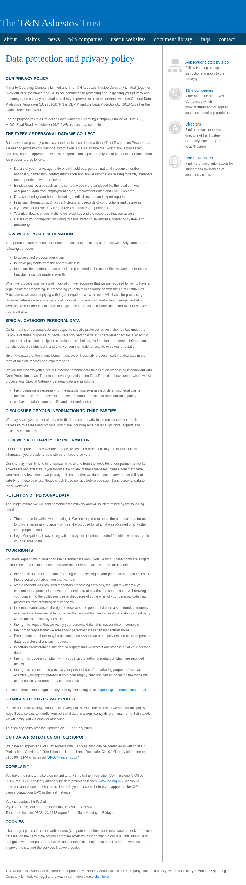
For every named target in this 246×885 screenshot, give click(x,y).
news (54, 39)
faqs (205, 39)
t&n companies (85, 39)
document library (173, 39)
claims (32, 39)
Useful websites (199, 158)
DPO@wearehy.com (63, 757)
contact (227, 39)
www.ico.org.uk (110, 781)
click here (101, 877)
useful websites (128, 39)
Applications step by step (207, 62)
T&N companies (199, 90)
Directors (193, 124)
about (10, 39)
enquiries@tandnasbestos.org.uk (121, 690)
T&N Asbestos (48, 23)
